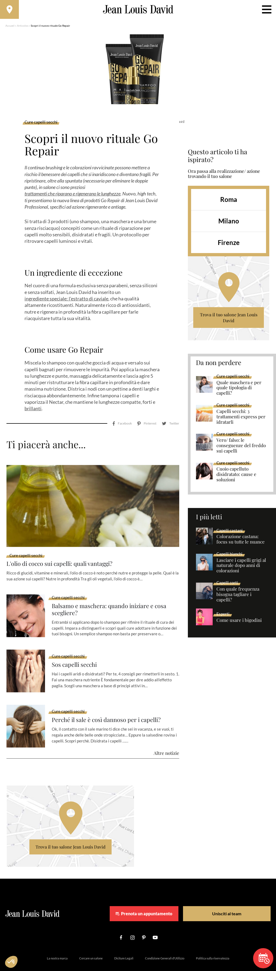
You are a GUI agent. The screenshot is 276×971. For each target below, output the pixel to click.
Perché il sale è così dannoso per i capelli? (112, 704)
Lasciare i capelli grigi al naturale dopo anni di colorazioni (241, 568)
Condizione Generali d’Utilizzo (164, 942)
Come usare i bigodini (239, 623)
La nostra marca (57, 942)
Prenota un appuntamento (159, 898)
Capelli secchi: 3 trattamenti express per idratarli (240, 419)
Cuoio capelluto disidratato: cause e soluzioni (236, 477)
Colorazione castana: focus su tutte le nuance (240, 542)
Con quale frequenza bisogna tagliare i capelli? (237, 597)
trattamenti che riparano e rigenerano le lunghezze (72, 196)
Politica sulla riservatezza (212, 942)
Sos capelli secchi (77, 649)
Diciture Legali (123, 942)
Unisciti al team (225, 897)
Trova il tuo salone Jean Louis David (228, 320)
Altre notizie (166, 737)
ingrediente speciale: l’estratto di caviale (66, 301)
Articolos (22, 28)
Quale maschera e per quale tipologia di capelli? (238, 391)
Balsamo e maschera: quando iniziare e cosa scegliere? (115, 593)
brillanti (33, 411)
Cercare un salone (91, 942)
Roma (228, 202)
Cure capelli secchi (41, 125)
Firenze (229, 245)
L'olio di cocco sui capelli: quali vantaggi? (66, 547)
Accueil (10, 28)
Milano (228, 223)
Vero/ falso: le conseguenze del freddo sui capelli (241, 448)
